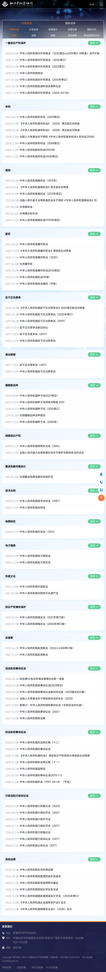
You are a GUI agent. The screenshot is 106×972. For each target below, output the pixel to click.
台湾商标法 (26, 207)
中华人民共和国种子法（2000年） (39, 422)
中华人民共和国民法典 (32, 718)
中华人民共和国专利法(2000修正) (39, 156)
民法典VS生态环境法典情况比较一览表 (42, 679)
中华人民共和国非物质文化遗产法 (39, 593)
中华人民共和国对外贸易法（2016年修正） (44, 79)
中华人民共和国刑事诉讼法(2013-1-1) (41, 775)
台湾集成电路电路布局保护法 (36, 477)
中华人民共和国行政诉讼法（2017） (40, 839)
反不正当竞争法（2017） (34, 334)
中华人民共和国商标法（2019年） (39, 180)
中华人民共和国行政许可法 (35, 819)
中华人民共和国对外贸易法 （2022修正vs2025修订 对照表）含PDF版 (59, 53)
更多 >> (94, 43)
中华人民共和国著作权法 (34, 244)
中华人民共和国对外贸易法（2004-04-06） (45, 93)
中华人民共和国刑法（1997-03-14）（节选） (46, 782)
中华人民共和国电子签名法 (35, 562)
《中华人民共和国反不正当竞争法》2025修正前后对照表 (52, 308)
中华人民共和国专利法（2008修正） (41, 143)
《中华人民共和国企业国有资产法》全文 (43, 902)
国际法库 (70, 23)
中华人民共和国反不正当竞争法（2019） (43, 321)
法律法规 (14, 29)
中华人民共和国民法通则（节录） (39, 283)
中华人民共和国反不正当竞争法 (38, 341)
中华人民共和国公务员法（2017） (39, 845)
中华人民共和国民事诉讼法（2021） (40, 712)
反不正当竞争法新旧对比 (34, 327)
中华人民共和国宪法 (31, 73)
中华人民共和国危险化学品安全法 (39, 889)
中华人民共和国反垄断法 (34, 654)
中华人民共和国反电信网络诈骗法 (39, 883)
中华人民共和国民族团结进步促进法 (40, 876)
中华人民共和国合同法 (32, 507)
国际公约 (91, 29)
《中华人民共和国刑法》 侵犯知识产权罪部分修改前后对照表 (55, 755)
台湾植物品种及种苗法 (32, 415)
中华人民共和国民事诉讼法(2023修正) (41, 685)
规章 (53, 35)
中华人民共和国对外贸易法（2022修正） (43, 66)
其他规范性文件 (92, 35)
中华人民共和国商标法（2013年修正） (42, 194)
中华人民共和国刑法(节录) (34, 277)
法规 (33, 35)
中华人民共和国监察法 (32, 769)
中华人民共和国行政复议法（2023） (41, 806)
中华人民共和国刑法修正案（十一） (40, 762)
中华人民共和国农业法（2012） (38, 532)
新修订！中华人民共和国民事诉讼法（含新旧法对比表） (52, 705)
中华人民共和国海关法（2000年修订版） (43, 624)
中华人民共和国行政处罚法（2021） (40, 812)
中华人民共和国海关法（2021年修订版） (43, 617)
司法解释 (72, 35)
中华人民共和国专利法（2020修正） (41, 117)
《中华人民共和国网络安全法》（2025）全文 (46, 909)
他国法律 (72, 29)
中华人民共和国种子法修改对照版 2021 (42, 402)
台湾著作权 (26, 264)
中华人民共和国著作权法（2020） (39, 257)
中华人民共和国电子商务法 (35, 556)
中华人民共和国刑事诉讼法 (35, 749)
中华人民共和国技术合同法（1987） (40, 501)
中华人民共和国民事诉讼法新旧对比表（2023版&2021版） (53, 692)
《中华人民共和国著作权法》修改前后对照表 (45, 251)
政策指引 (53, 29)
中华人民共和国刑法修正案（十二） (40, 742)
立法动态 (33, 29)
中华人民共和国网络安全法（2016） (40, 446)
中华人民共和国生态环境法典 (36, 869)
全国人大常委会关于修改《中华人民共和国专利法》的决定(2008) (57, 137)
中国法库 (27, 23)
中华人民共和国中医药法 (34, 586)
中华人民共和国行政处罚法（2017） (40, 826)
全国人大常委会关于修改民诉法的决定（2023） (47, 698)
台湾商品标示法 (29, 213)
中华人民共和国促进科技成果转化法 (40, 86)
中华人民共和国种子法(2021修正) (39, 395)
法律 (14, 35)
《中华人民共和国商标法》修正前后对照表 (44, 187)
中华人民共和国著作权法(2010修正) (40, 270)
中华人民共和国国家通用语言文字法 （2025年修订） (50, 896)
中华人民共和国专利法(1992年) (37, 150)
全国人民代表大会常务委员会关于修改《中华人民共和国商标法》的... (59, 200)
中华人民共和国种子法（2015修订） (40, 409)
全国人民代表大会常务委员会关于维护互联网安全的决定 (52, 452)
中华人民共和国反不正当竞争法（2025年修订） (47, 314)
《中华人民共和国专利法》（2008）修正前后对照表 (50, 130)
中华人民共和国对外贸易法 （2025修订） (44, 60)
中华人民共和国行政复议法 (35, 832)
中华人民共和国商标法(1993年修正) (40, 220)
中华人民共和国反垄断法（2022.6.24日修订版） (47, 648)
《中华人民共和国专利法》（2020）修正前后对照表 (50, 123)
